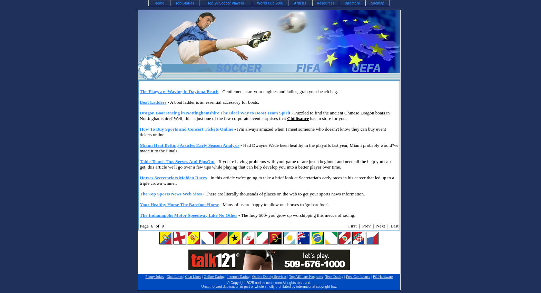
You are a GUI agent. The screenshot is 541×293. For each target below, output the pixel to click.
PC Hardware (383, 277)
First (352, 226)
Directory (352, 3)
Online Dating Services (269, 277)
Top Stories (185, 3)
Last (395, 226)
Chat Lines (175, 277)
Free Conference (358, 277)
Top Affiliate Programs (306, 277)
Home (159, 3)
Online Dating (214, 277)
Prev (366, 226)
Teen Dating (334, 277)
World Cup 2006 (270, 3)
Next (380, 226)
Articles (300, 3)
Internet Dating (238, 277)
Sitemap (377, 3)
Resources (325, 3)
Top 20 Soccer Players (225, 3)
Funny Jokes (155, 277)
